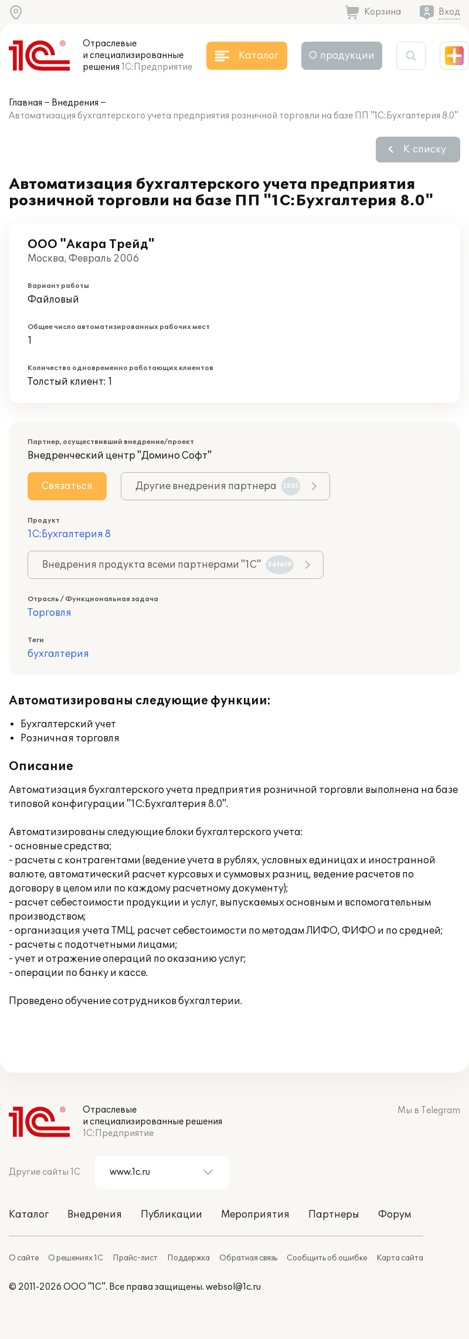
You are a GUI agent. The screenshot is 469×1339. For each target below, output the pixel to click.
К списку (424, 149)
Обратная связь (248, 1258)
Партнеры (333, 1215)
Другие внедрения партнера (217, 486)
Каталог (29, 1215)
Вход (449, 12)
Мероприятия (255, 1215)
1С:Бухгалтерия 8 (69, 534)
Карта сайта (399, 1258)
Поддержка (188, 1258)
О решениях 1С (75, 1258)
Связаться (67, 486)
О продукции (342, 56)
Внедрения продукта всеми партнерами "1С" (168, 564)
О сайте (24, 1258)
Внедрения (75, 103)
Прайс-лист (135, 1258)
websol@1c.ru (233, 1287)
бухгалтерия (58, 654)
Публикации (171, 1215)
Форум (394, 1215)
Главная (25, 103)
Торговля (50, 613)
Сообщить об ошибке (327, 1258)
